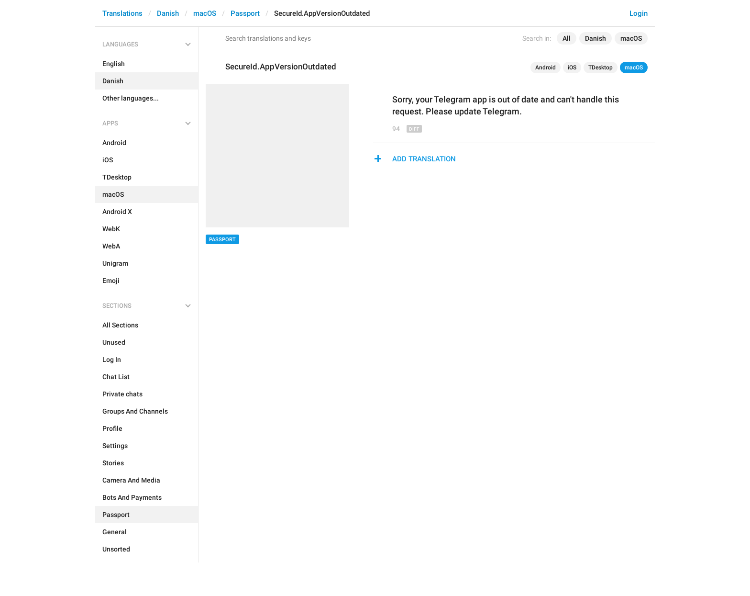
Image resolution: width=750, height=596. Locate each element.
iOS (572, 67)
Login (638, 13)
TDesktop (600, 67)
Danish (168, 13)
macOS (204, 13)
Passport (245, 13)
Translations (122, 13)
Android (545, 67)
